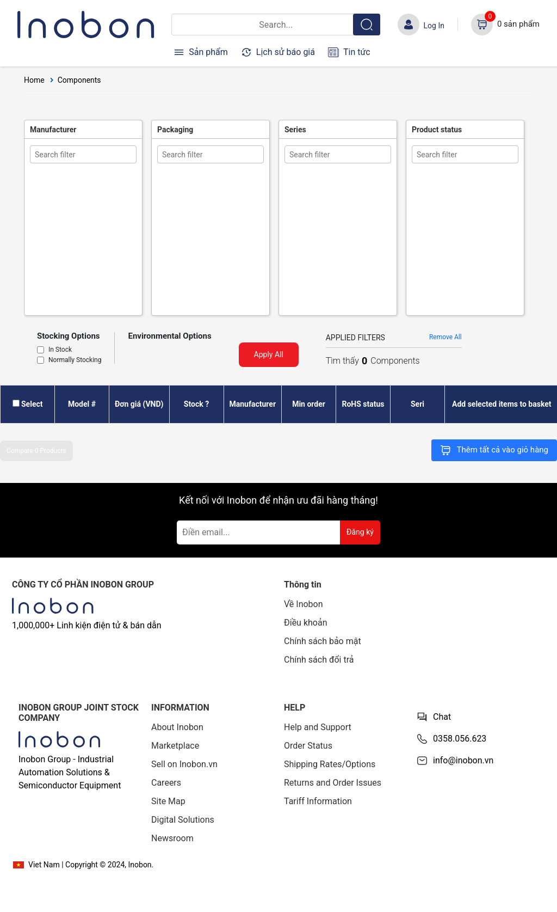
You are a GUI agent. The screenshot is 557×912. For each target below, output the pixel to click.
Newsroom (172, 838)
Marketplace (175, 745)
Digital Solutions (182, 820)
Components (79, 80)
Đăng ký (360, 532)
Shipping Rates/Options (329, 764)
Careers (166, 783)
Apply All (268, 354)
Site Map (168, 801)
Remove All (445, 337)
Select (31, 404)
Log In (434, 25)
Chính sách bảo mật (322, 641)
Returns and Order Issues (332, 783)
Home (34, 80)
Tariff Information (318, 801)
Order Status (308, 745)
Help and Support (317, 727)
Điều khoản (305, 622)
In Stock (60, 350)
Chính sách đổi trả (319, 659)
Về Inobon (303, 604)
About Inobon (177, 727)
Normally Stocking (74, 360)
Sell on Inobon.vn (184, 764)
